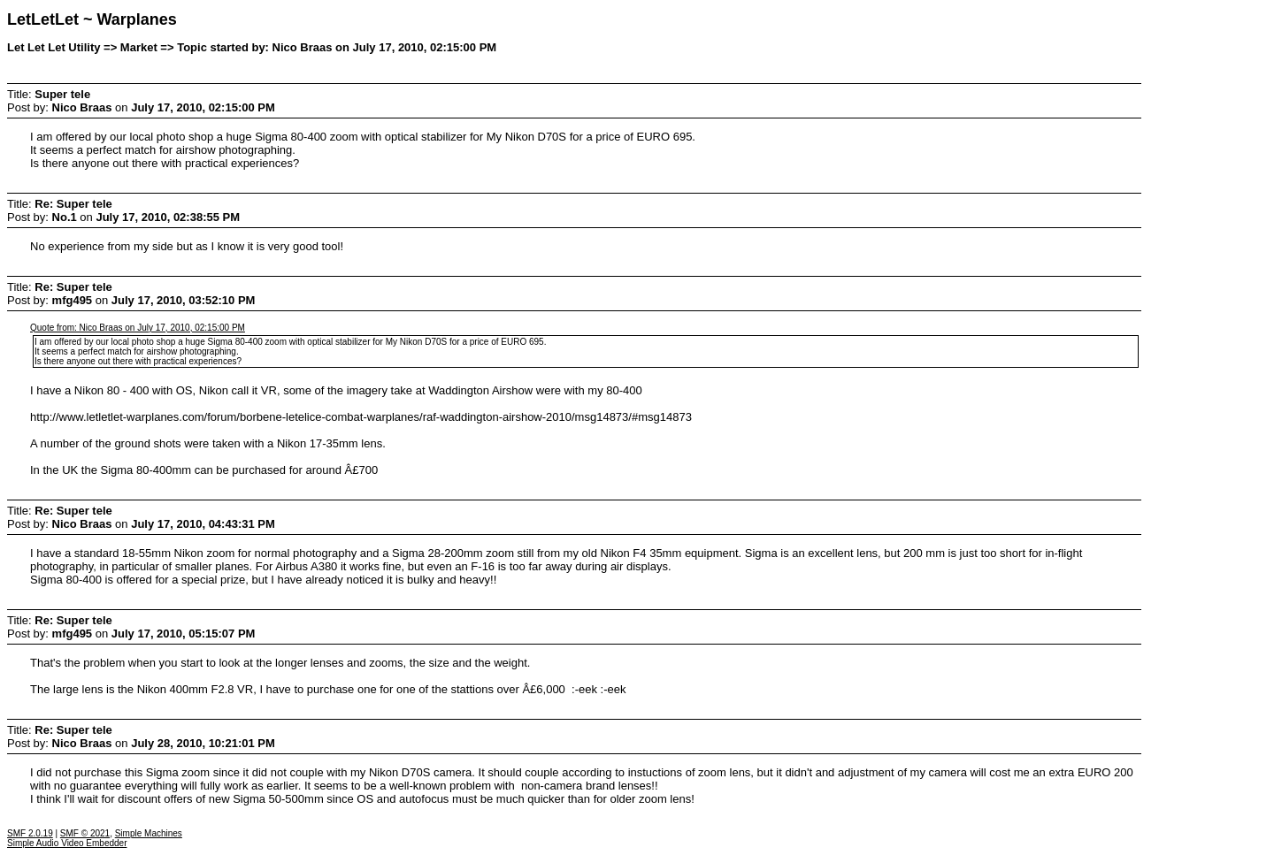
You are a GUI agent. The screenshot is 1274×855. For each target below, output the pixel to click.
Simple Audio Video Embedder (67, 843)
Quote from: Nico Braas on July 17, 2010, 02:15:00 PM (137, 327)
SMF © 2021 (85, 833)
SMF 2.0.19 (30, 833)
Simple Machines (148, 833)
